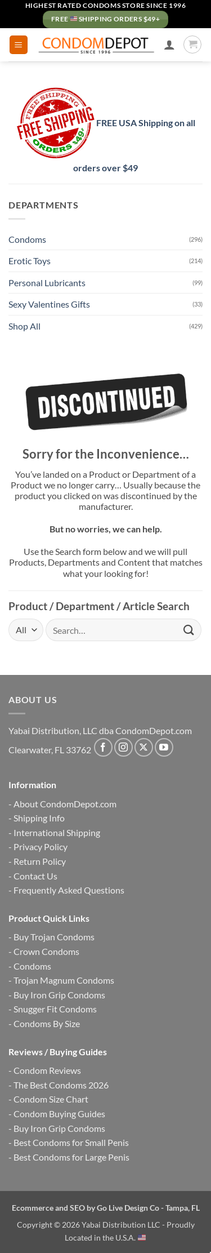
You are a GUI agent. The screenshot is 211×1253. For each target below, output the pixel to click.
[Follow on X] (143, 747)
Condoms (27, 239)
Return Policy (40, 861)
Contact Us (35, 875)
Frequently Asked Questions (69, 890)
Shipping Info (39, 817)
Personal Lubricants (47, 282)
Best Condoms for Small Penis (71, 1142)
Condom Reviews (47, 1070)
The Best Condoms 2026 (61, 1084)
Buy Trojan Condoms (54, 936)
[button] (19, 44)
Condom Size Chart (51, 1099)
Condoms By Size (47, 1023)
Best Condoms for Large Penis (71, 1157)
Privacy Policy (41, 846)
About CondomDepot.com (65, 803)
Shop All (24, 326)
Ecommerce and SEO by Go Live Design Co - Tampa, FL (106, 1207)
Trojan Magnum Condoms (64, 980)
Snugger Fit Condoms (55, 1008)
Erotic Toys (29, 260)
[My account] (169, 44)
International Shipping (57, 832)
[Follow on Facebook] (103, 747)
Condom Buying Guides (59, 1113)
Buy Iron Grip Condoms (59, 994)
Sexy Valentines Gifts (49, 304)
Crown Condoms (46, 951)
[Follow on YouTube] (164, 747)
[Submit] (189, 630)
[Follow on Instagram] (123, 747)
